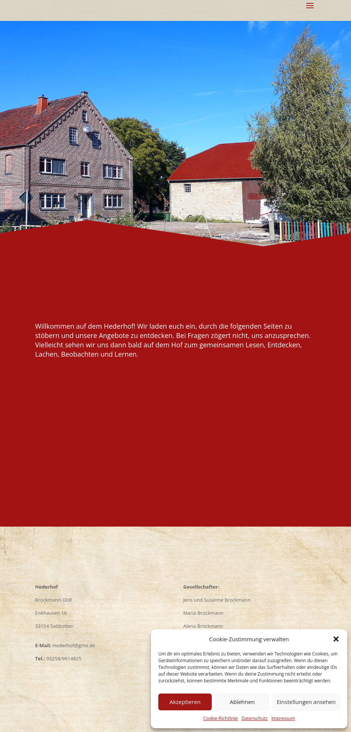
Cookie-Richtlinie (220, 718)
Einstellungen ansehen (306, 701)
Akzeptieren (185, 701)
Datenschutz (255, 718)
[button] (336, 639)
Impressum (283, 718)
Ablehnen (242, 701)
